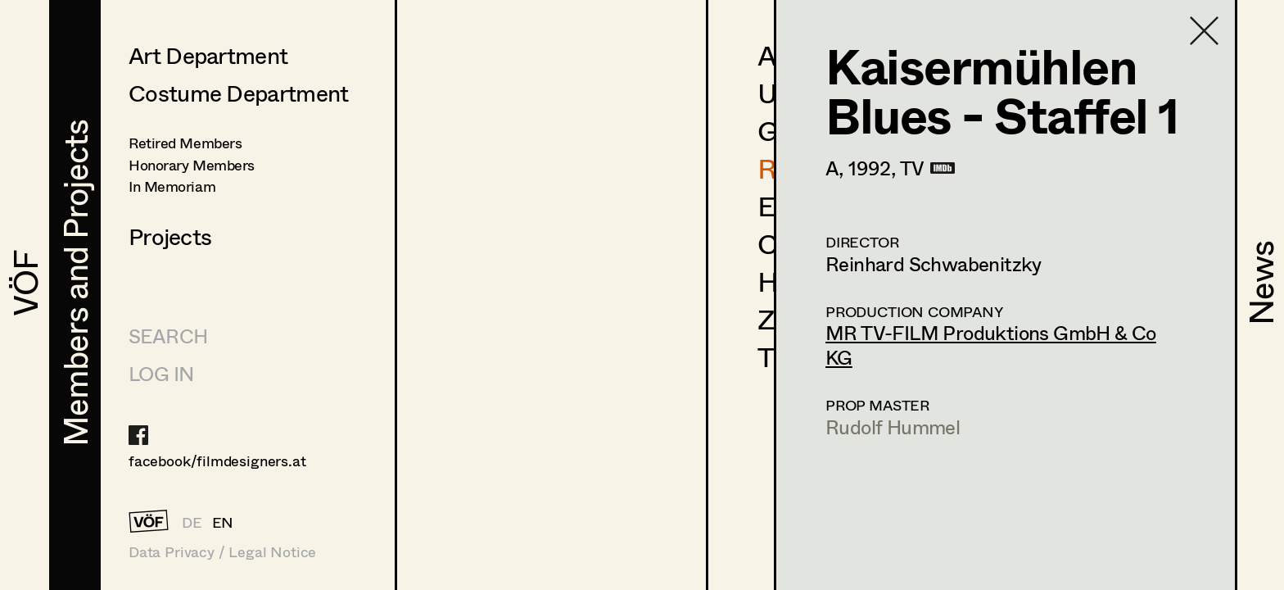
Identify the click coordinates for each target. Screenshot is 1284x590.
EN (223, 522)
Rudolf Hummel (892, 426)
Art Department (208, 55)
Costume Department (238, 93)
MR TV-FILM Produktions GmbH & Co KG (990, 344)
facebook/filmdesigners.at (217, 460)
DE (192, 522)
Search (168, 335)
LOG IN (161, 373)
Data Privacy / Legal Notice (222, 551)
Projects (170, 236)
